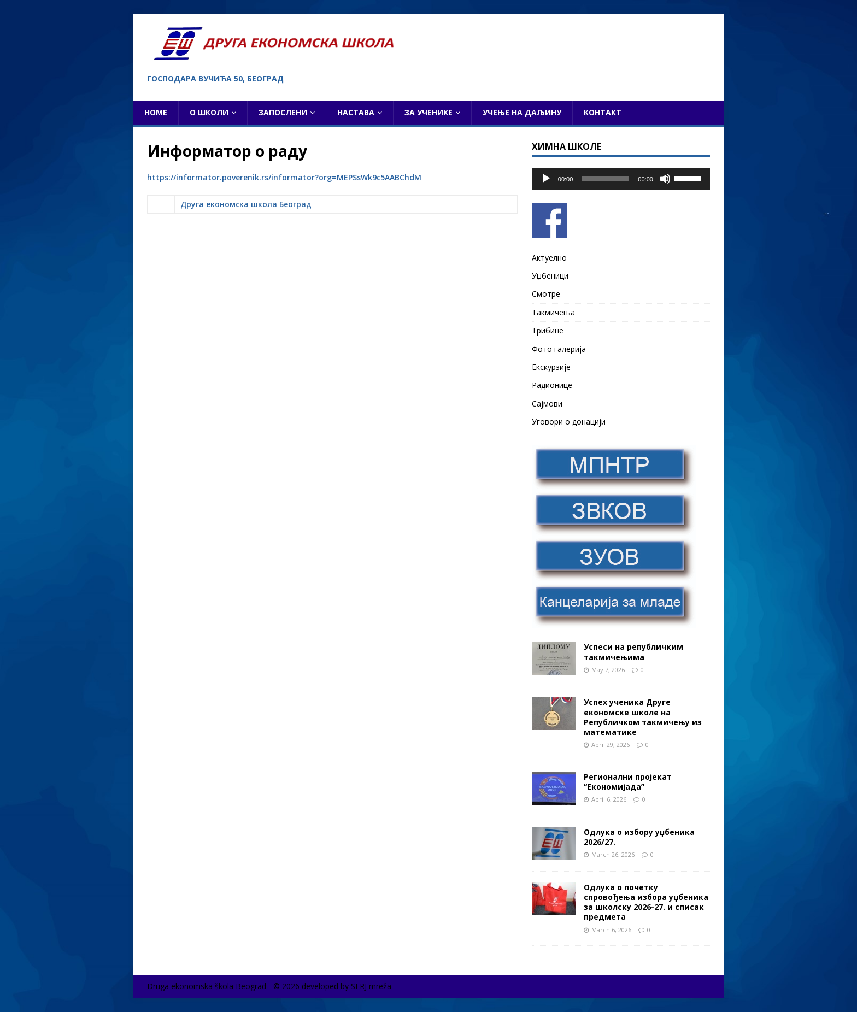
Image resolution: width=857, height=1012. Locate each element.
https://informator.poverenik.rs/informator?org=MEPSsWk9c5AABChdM (284, 177)
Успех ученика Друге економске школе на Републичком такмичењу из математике (643, 717)
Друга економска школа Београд (246, 204)
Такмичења (553, 312)
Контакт (602, 112)
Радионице (552, 385)
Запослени (283, 112)
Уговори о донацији (569, 421)
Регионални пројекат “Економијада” (628, 782)
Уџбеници (550, 275)
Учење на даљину (522, 112)
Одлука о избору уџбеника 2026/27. (639, 837)
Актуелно (549, 257)
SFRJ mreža (371, 986)
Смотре (546, 294)
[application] (621, 179)
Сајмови (547, 403)
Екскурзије (551, 367)
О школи (209, 112)
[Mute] (665, 178)
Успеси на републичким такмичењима (633, 652)
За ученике (428, 112)
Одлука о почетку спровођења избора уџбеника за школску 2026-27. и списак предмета (646, 902)
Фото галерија (559, 349)
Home (155, 112)
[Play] (546, 178)
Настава (355, 112)
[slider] (605, 178)
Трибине (547, 330)
